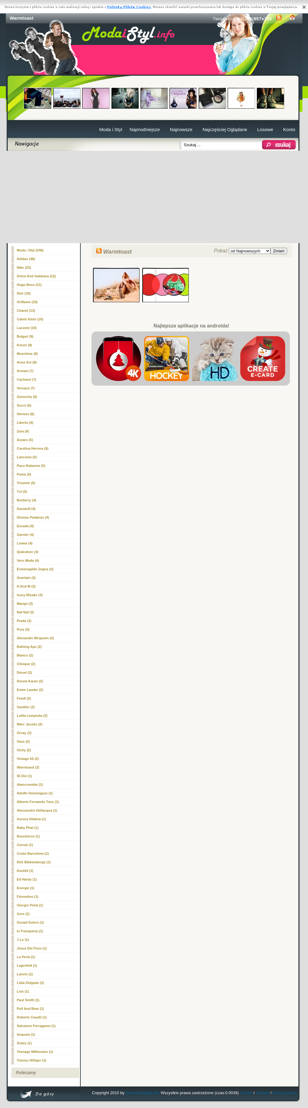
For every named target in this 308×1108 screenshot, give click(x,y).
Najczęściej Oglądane (224, 129)
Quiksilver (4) (27, 552)
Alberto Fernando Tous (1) (38, 802)
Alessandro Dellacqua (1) (37, 810)
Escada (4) (25, 526)
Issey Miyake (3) (30, 595)
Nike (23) (24, 267)
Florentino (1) (27, 896)
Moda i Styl (110, 129)
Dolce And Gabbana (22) (36, 276)
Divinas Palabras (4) (33, 517)
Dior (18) (24, 293)
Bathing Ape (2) (29, 646)
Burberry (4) (26, 500)
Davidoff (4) (26, 509)
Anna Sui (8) (27, 362)
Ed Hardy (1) (27, 879)
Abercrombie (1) (30, 784)
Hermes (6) (25, 414)
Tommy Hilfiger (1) (32, 1060)
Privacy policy (285, 1092)
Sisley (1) (24, 1043)
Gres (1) (23, 914)
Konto (289, 129)
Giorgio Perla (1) (30, 905)
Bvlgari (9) (25, 336)
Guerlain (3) (26, 578)
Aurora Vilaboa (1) (31, 819)
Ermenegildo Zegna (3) (35, 569)
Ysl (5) (22, 491)
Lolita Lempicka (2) (32, 715)
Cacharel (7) (26, 379)
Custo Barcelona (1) (33, 853)
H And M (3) (26, 586)
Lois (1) (23, 991)
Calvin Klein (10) (30, 319)
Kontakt (262, 1092)
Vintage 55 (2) (28, 759)
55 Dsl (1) (24, 776)
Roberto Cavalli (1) (32, 1017)
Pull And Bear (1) (30, 1008)
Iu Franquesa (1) (30, 931)
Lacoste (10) (27, 328)
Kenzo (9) (24, 345)
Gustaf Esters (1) (30, 922)
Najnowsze (181, 129)
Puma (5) (24, 474)
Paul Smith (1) (28, 1000)
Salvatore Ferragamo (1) (36, 1026)
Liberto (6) (25, 422)
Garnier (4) (25, 534)
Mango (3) (25, 603)
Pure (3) (23, 629)
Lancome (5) (27, 457)
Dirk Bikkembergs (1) (34, 862)
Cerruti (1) (25, 845)
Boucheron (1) (28, 836)
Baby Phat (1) (27, 827)
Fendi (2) (24, 698)
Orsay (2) (24, 733)
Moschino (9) (27, 353)
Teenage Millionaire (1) (35, 1052)
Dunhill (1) (25, 871)
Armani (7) (25, 371)
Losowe (265, 129)
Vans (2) (23, 741)
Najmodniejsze (145, 129)
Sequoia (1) (26, 1034)
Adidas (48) (26, 259)
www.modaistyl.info (143, 1092)
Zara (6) (23, 431)
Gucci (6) (24, 405)
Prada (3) (24, 621)
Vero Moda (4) (28, 560)
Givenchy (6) (27, 397)
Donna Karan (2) (30, 681)
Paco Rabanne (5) (31, 466)
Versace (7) (26, 388)
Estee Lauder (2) (30, 690)
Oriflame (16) (27, 302)
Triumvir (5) (26, 483)
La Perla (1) (26, 957)
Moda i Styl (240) (30, 250)
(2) (28, 767)
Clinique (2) (26, 664)
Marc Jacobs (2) (30, 724)
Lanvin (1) (25, 974)
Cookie (246, 1092)
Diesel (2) (24, 672)
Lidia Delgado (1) (30, 983)
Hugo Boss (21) (29, 285)
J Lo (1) (23, 939)
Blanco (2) (25, 655)
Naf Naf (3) (25, 612)
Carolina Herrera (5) (33, 448)
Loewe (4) (25, 543)
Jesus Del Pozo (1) (32, 948)
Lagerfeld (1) (27, 965)
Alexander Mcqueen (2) (35, 638)
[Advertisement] (154, 197)
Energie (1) (25, 888)
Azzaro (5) (25, 440)
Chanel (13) (26, 310)
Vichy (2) (24, 750)
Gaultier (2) (26, 707)
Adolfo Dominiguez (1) (35, 793)
